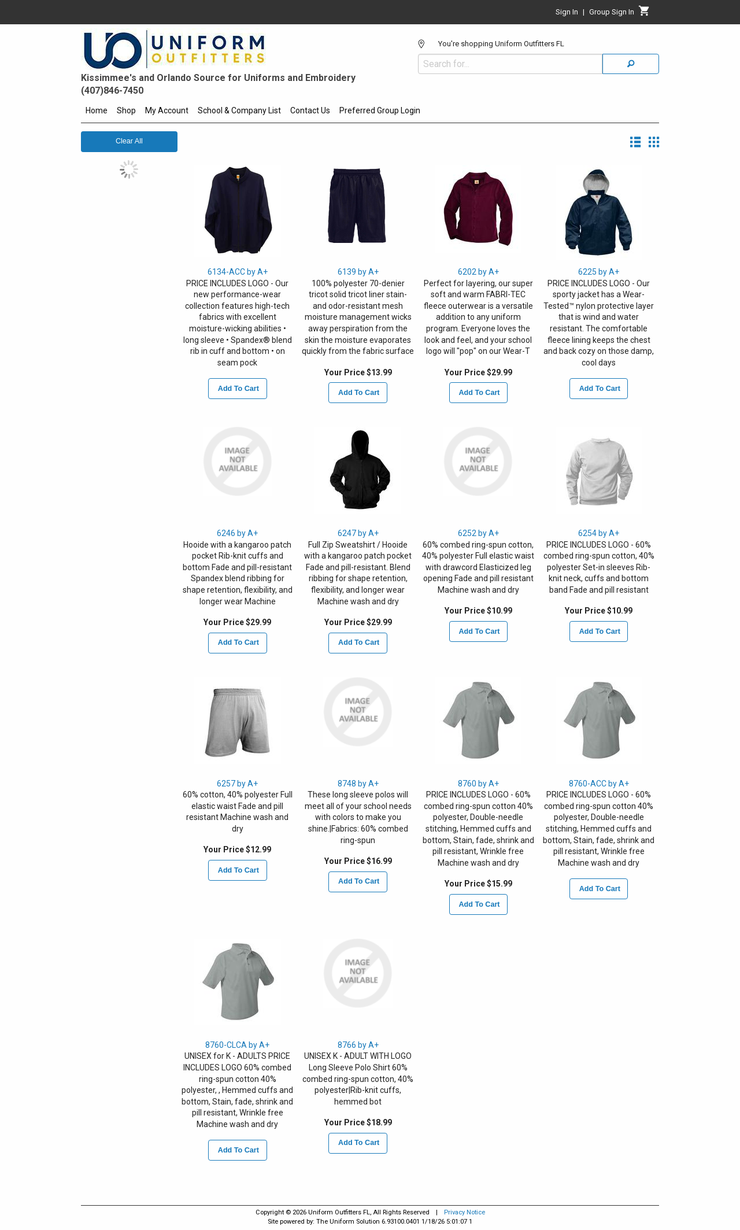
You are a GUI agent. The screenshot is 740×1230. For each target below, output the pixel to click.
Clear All (129, 141)
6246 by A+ (237, 533)
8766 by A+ (358, 1045)
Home (97, 110)
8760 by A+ (478, 783)
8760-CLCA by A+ (237, 1045)
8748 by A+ (358, 783)
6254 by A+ (598, 533)
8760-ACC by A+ (599, 783)
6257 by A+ (237, 783)
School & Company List (239, 110)
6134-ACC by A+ (238, 271)
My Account (166, 110)
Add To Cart (237, 389)
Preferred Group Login (379, 110)
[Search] (630, 64)
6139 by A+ (358, 271)
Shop (126, 110)
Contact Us (310, 110)
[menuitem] (96, 112)
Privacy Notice (464, 1212)
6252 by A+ (478, 533)
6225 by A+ (598, 271)
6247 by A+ (358, 533)
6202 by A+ (478, 271)
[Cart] (644, 14)
